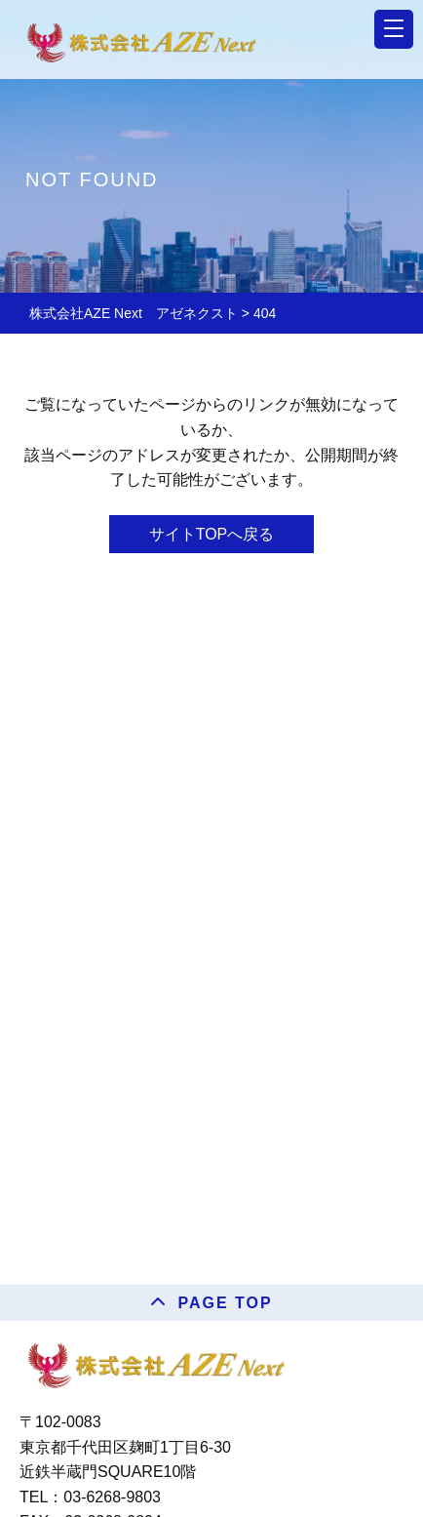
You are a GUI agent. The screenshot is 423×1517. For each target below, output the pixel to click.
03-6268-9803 (112, 1497)
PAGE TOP (224, 1303)
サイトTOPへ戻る (212, 534)
